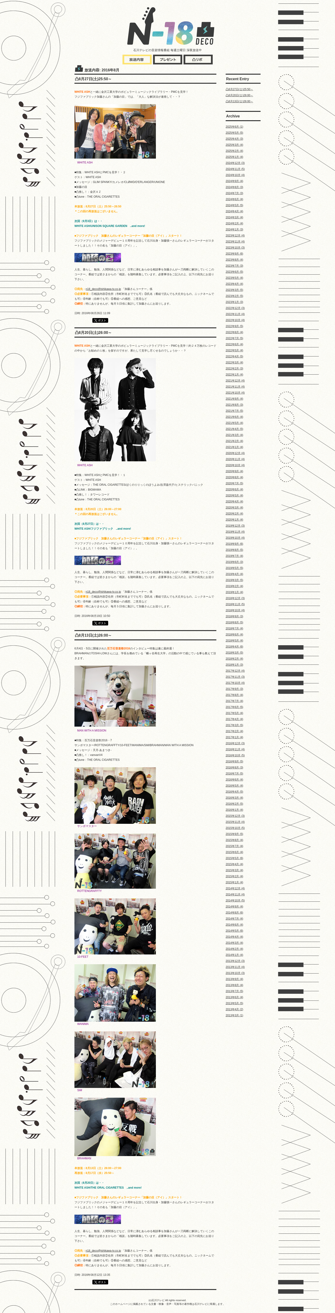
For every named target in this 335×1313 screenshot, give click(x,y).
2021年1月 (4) (234, 447)
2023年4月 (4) (234, 284)
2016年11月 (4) (235, 749)
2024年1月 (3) (234, 229)
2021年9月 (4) (234, 398)
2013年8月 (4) (234, 985)
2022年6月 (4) (234, 344)
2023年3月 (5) (234, 290)
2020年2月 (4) (234, 513)
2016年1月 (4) (234, 809)
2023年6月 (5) (234, 271)
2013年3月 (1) (234, 1015)
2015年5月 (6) (234, 858)
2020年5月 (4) (234, 495)
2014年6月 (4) (234, 924)
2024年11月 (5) (235, 169)
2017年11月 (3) (235, 676)
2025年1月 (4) (234, 157)
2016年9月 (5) (234, 761)
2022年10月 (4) (235, 320)
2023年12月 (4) (235, 235)
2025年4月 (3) (234, 138)
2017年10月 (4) (235, 683)
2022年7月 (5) (234, 338)
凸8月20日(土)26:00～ (239, 95)
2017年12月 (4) (235, 670)
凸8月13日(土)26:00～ (239, 101)
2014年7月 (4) (234, 918)
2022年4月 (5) (234, 356)
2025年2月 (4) (234, 151)
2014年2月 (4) (234, 949)
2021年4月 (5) (234, 429)
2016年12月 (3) (235, 743)
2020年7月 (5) (234, 483)
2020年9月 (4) (234, 471)
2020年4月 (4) (234, 501)
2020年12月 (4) (235, 453)
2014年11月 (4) (235, 894)
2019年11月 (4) (235, 531)
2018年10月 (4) (235, 610)
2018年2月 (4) (234, 658)
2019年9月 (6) (234, 543)
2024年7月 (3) (234, 193)
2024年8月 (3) (234, 187)
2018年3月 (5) (234, 652)
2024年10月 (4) (235, 175)
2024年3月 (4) (234, 217)
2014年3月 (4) (234, 942)
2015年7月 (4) (234, 846)
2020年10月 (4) (235, 465)
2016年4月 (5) (234, 791)
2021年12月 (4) (235, 380)
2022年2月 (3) (234, 368)
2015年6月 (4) (234, 852)
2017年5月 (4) (234, 713)
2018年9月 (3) (234, 616)
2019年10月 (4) (235, 537)
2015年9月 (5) (234, 834)
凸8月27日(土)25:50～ (239, 89)
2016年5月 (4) (234, 785)
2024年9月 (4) (234, 181)
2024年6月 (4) (234, 199)
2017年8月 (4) (234, 695)
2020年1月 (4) (234, 519)
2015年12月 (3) (235, 816)
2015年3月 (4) (234, 870)
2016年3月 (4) (234, 797)
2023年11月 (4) (235, 241)
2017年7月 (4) (234, 701)
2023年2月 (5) (234, 296)
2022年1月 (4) (234, 374)
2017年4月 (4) (234, 719)
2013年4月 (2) (234, 1009)
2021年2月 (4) (234, 441)
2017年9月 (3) (234, 689)
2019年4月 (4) (234, 574)
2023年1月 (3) (234, 302)
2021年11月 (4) (235, 386)
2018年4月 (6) (234, 646)
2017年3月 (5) (234, 725)
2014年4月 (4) (234, 936)
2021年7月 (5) (234, 410)
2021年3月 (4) (234, 435)
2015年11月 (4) (235, 822)
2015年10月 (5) (235, 828)
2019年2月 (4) (234, 586)
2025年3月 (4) (234, 144)
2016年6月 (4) (234, 779)
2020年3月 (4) (234, 507)
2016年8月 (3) (234, 767)
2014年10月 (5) (235, 900)
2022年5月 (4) (234, 350)
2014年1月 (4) (234, 955)
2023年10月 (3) (235, 247)
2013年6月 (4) (234, 997)
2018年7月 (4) (234, 628)
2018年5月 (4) (234, 640)
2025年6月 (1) (234, 126)
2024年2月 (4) (234, 223)
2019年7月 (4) (234, 556)
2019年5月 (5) (234, 568)
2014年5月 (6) (234, 930)
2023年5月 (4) (234, 277)
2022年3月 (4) (234, 362)
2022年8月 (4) (234, 332)
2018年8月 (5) (234, 622)
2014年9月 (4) (234, 906)
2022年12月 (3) (235, 308)
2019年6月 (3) (234, 562)
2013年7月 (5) (234, 991)
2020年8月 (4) (234, 477)
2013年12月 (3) (235, 961)
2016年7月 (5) (234, 773)
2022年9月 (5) (234, 326)
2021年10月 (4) (235, 392)
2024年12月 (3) (235, 163)
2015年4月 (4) (234, 864)
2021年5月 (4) (234, 423)
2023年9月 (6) (234, 253)
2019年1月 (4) (234, 592)
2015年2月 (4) (234, 876)
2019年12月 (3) (235, 525)
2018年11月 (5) (235, 604)
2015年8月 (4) (234, 840)
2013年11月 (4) (235, 967)
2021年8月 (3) (234, 404)
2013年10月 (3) (235, 973)
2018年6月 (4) (234, 634)
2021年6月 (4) (234, 417)
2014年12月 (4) (235, 888)
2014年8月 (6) (234, 912)
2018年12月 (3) (235, 598)
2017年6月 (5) (234, 707)
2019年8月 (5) (234, 550)
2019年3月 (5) (234, 580)
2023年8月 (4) (234, 259)
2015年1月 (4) (234, 882)
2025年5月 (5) (234, 132)
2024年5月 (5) (234, 205)
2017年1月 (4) (234, 737)
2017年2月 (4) (234, 731)
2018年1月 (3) (234, 664)
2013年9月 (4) (234, 979)
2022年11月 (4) (235, 314)
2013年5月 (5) (234, 1003)
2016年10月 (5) (235, 755)
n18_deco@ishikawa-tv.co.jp (103, 289)
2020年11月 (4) (235, 459)
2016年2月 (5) (234, 803)
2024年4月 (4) (234, 211)
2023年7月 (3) (234, 265)
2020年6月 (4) (234, 489)
